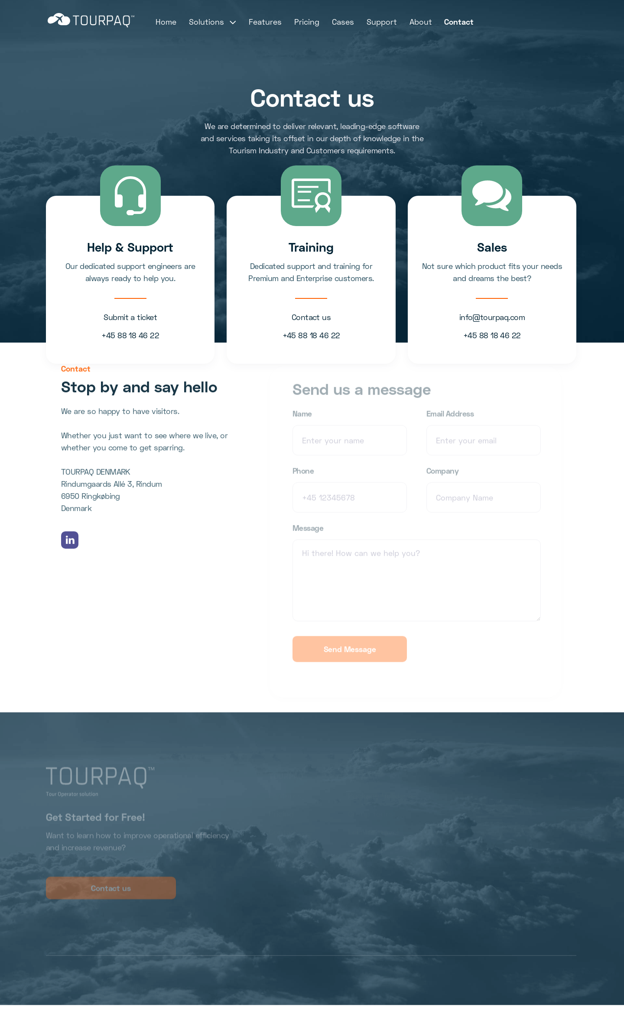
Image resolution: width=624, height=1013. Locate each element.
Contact (459, 21)
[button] (213, 22)
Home (166, 21)
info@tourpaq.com (492, 317)
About (421, 21)
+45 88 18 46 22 (130, 335)
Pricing (306, 21)
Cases (343, 21)
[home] (91, 20)
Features (265, 21)
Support (382, 21)
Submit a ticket (130, 317)
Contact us (311, 317)
